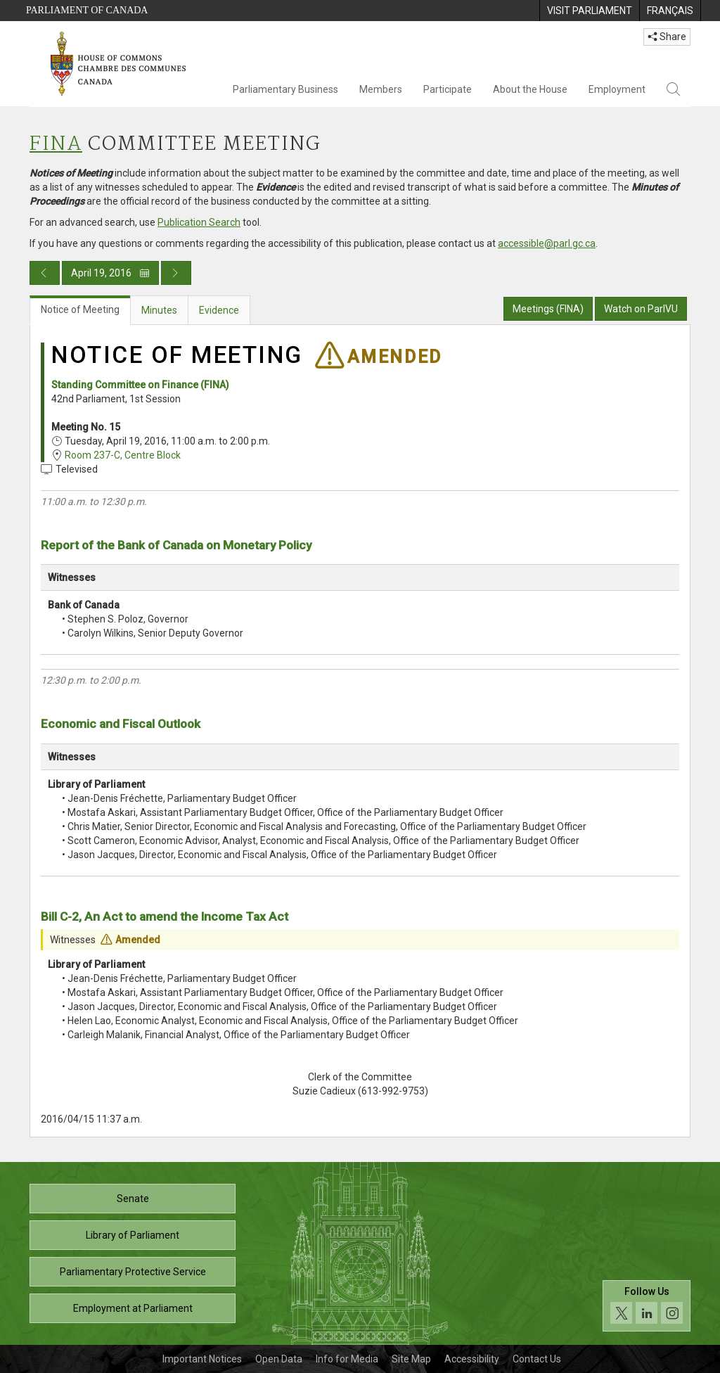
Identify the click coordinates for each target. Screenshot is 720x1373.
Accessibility (471, 1359)
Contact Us (537, 1359)
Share (667, 36)
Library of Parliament (132, 1235)
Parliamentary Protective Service (133, 1271)
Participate (447, 89)
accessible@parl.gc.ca (547, 243)
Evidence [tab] (219, 310)
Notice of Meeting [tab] (80, 309)
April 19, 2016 (110, 273)
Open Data (278, 1359)
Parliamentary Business (285, 89)
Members (380, 89)
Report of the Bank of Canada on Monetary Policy (176, 545)
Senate (133, 1198)
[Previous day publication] (45, 273)
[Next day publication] (176, 273)
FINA (56, 144)
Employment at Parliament (133, 1308)
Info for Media (347, 1359)
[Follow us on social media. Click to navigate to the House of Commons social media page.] (646, 1306)
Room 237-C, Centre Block (123, 455)
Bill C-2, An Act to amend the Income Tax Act (164, 916)
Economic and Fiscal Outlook (120, 724)
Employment (617, 89)
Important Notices (202, 1359)
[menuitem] (589, 10)
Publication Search (199, 222)
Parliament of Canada (87, 10)
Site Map (411, 1359)
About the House (530, 89)
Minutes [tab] (159, 310)
